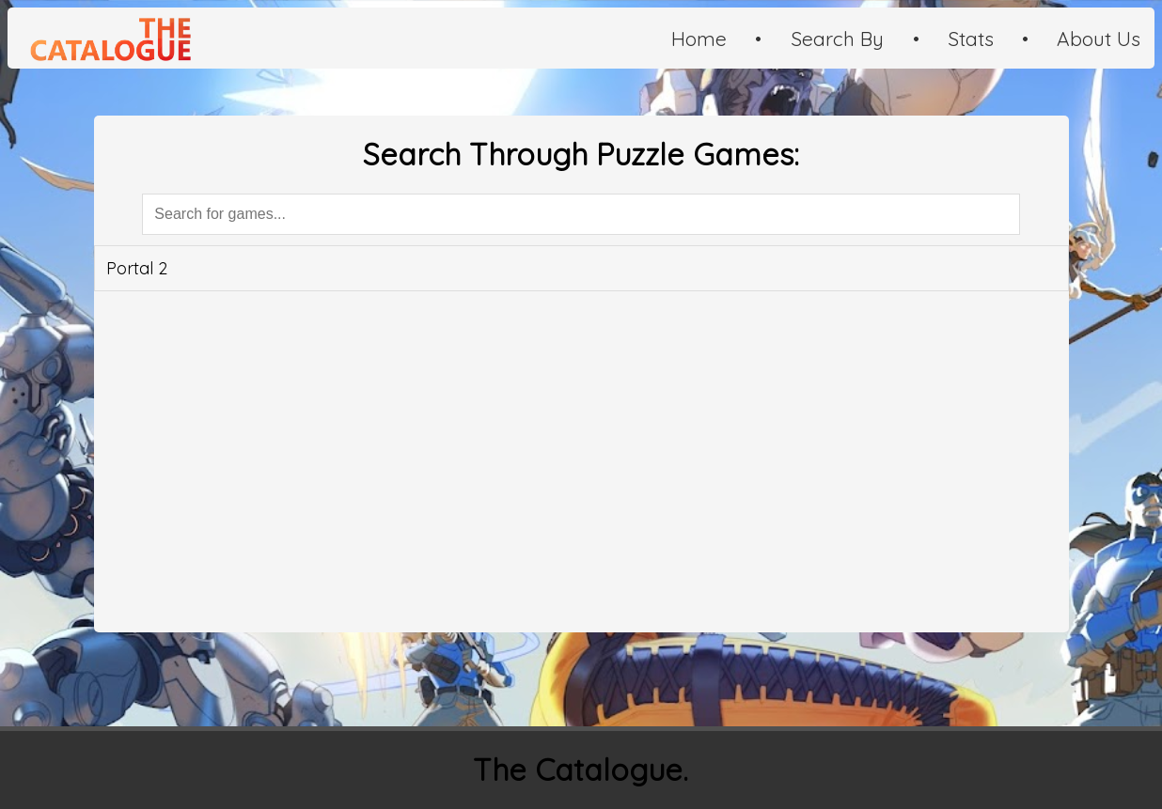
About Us (1098, 38)
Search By (837, 38)
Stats (971, 38)
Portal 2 (136, 268)
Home (699, 38)
